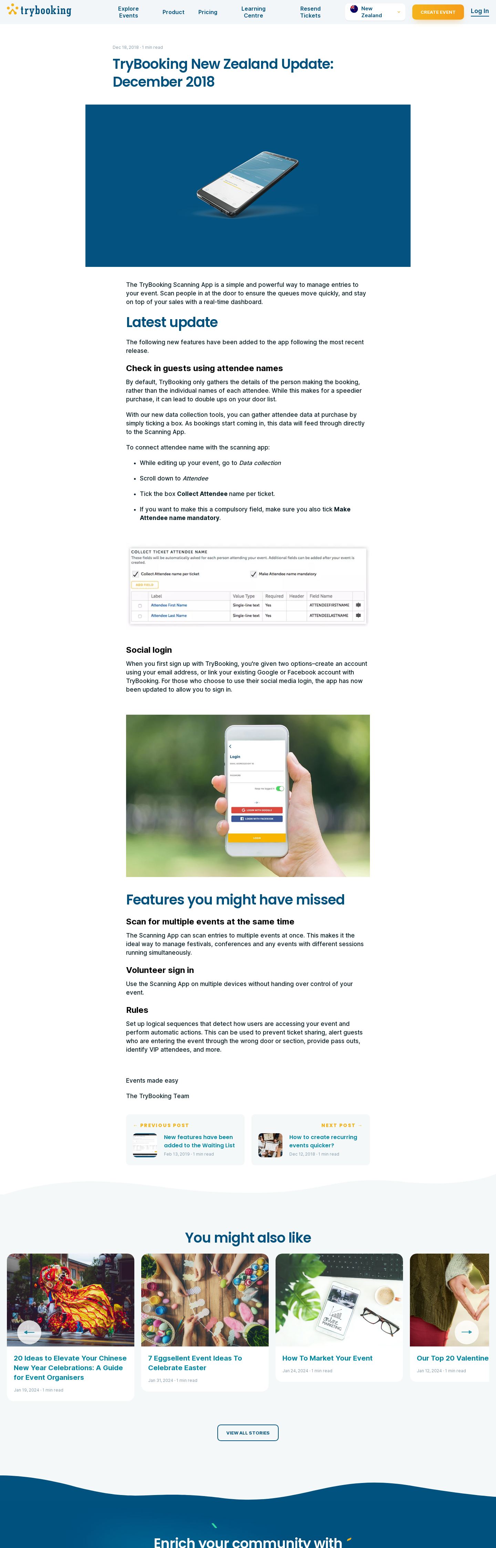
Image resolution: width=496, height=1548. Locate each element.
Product (174, 12)
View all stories (248, 1433)
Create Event (438, 12)
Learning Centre (253, 12)
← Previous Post (161, 1125)
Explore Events (128, 12)
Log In (480, 11)
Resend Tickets (310, 12)
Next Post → (342, 1125)
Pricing (207, 12)
